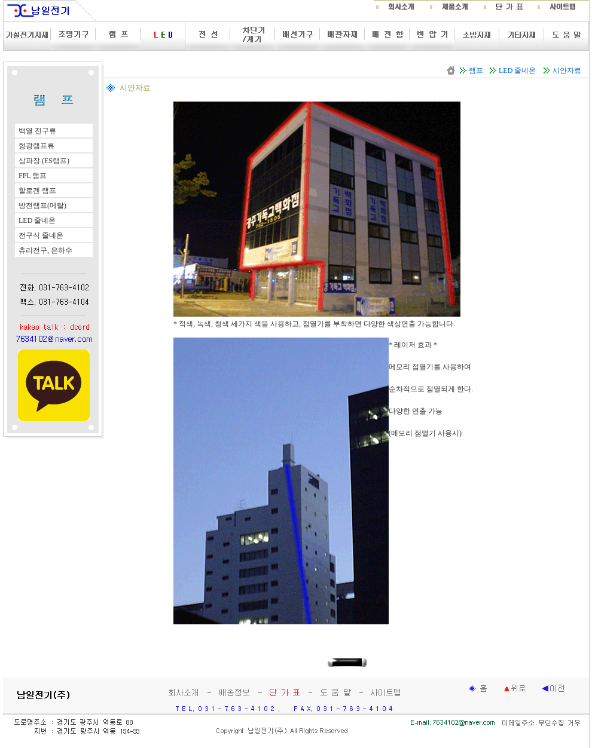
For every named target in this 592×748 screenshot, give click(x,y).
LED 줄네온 (517, 70)
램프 (476, 70)
